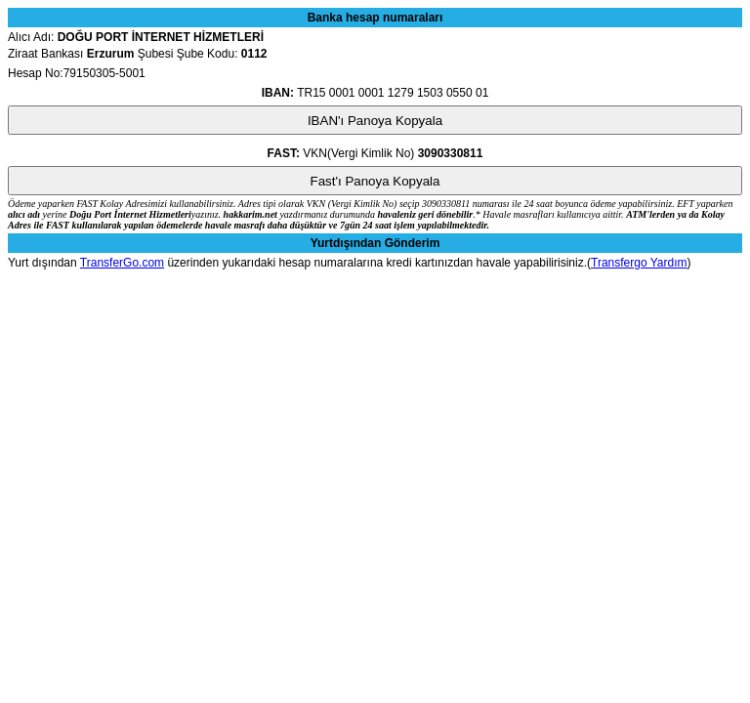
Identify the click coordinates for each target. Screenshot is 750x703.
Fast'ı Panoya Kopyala (375, 181)
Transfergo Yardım (639, 262)
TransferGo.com (122, 262)
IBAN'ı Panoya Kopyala (375, 120)
